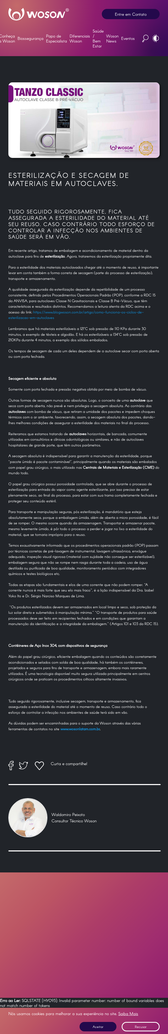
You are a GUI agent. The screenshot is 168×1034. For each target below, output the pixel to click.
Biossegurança (30, 38)
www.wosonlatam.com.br (80, 729)
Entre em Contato (131, 14)
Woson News (112, 38)
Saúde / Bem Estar (98, 38)
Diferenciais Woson (80, 38)
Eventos (128, 38)
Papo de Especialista (56, 38)
